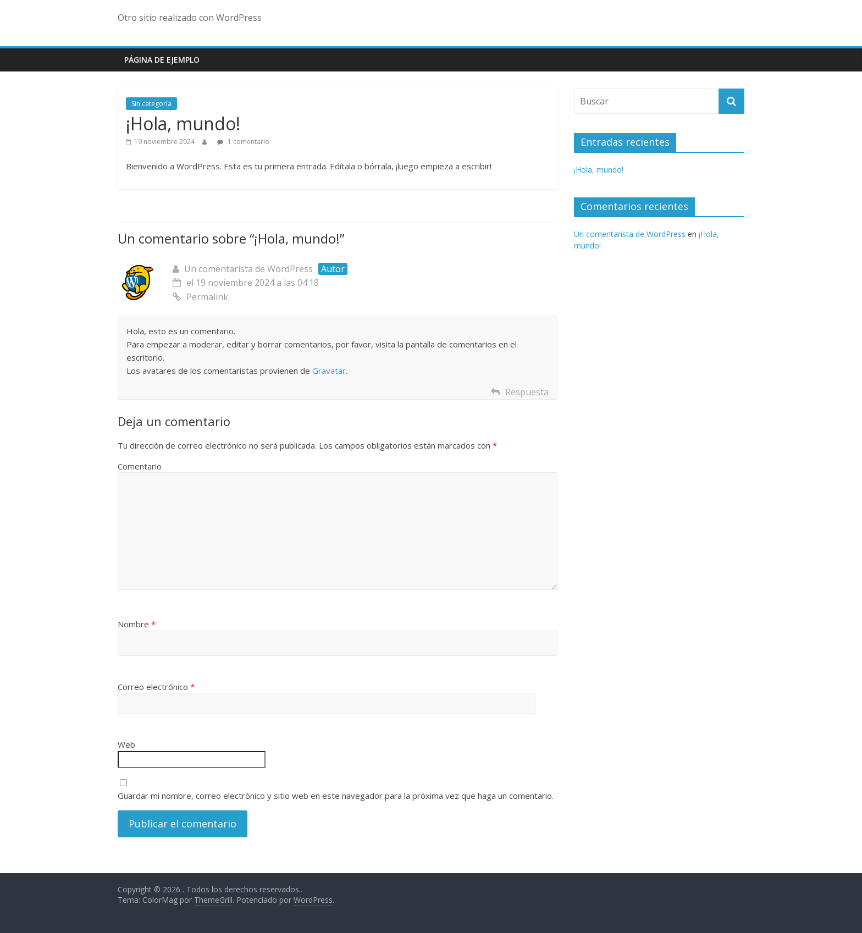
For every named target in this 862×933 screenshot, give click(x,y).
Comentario (140, 466)
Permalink (200, 297)
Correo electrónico (156, 686)
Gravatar (329, 370)
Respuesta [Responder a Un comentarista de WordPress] (527, 392)
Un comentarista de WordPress (248, 269)
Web (126, 744)
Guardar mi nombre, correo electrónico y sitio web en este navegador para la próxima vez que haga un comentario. (336, 795)
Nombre (137, 624)
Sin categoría (151, 103)
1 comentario (243, 141)
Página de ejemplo (162, 59)
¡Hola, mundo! (598, 169)
